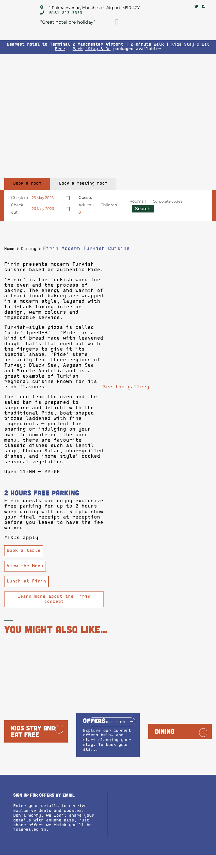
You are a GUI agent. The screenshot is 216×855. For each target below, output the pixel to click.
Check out (17, 208)
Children (108, 204)
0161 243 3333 (65, 13)
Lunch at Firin (26, 581)
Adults (84, 204)
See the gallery (126, 387)
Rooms (136, 201)
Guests (85, 197)
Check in (19, 197)
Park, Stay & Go (92, 49)
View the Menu (25, 566)
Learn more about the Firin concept (54, 599)
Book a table (23, 551)
